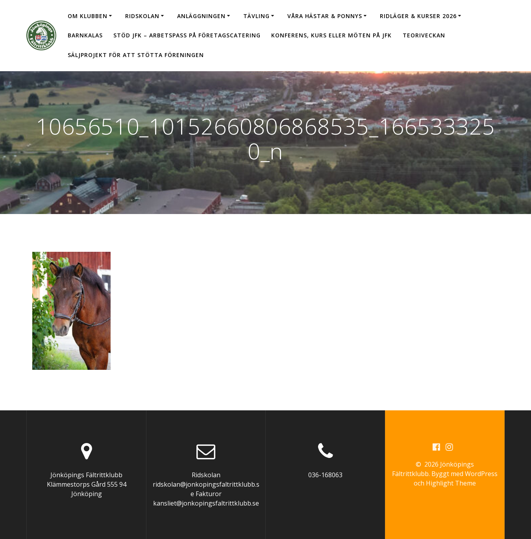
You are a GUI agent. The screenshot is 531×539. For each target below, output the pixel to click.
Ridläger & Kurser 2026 (418, 16)
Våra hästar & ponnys (324, 16)
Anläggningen (201, 16)
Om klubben (87, 16)
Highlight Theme (451, 483)
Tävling (256, 16)
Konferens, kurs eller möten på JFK (331, 35)
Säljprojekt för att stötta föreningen (136, 55)
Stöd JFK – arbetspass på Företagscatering (187, 35)
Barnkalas (85, 35)
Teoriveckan (424, 35)
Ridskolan (142, 16)
